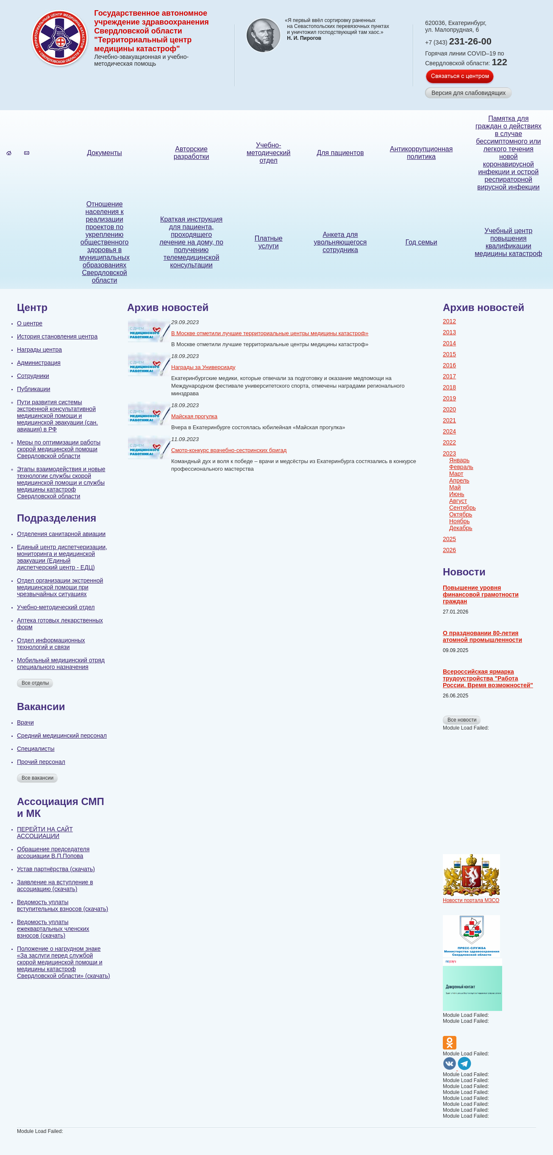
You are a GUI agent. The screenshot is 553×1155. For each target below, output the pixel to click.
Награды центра (39, 349)
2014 (449, 343)
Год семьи (421, 242)
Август (458, 500)
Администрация (39, 362)
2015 (449, 354)
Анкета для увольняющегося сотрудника (340, 242)
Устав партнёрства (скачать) (56, 869)
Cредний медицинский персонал (62, 735)
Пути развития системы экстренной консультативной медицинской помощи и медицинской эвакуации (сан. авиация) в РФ (57, 416)
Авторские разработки (191, 152)
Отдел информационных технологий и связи (51, 643)
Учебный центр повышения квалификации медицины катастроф (508, 242)
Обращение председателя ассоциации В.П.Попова (53, 852)
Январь (459, 460)
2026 (449, 550)
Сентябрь (462, 507)
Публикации (33, 389)
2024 (449, 431)
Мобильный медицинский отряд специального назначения (61, 663)
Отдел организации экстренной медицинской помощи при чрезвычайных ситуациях (60, 587)
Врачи (25, 722)
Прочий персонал (41, 761)
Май (455, 487)
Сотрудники (33, 375)
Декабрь (460, 528)
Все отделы (35, 683)
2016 (449, 365)
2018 (449, 387)
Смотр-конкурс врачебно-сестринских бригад (228, 450)
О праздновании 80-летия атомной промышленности (482, 636)
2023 (449, 453)
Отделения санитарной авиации (61, 533)
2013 (449, 332)
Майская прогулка (194, 416)
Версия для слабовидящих (468, 92)
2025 (449, 539)
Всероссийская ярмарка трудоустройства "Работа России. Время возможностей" (488, 678)
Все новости (461, 720)
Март (456, 473)
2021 (449, 420)
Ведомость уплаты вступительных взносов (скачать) (62, 905)
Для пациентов (340, 152)
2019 (449, 398)
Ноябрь (459, 521)
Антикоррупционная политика (421, 152)
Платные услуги (269, 242)
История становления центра (57, 336)
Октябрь (460, 514)
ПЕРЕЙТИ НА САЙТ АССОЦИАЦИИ (45, 832)
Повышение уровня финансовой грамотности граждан (481, 594)
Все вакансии (37, 778)
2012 (449, 321)
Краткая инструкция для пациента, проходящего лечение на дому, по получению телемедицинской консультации (191, 242)
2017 (449, 376)
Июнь (456, 494)
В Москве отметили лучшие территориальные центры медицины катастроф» (269, 333)
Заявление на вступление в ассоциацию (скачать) (55, 885)
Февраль (461, 467)
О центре (29, 323)
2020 (449, 409)
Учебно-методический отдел (268, 153)
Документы (104, 152)
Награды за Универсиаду (203, 367)
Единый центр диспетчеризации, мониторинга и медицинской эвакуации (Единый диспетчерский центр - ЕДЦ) (62, 557)
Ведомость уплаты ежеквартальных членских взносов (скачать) (53, 929)
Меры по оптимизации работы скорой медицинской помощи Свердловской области (58, 449)
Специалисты (36, 748)
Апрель (459, 480)
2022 (449, 442)
